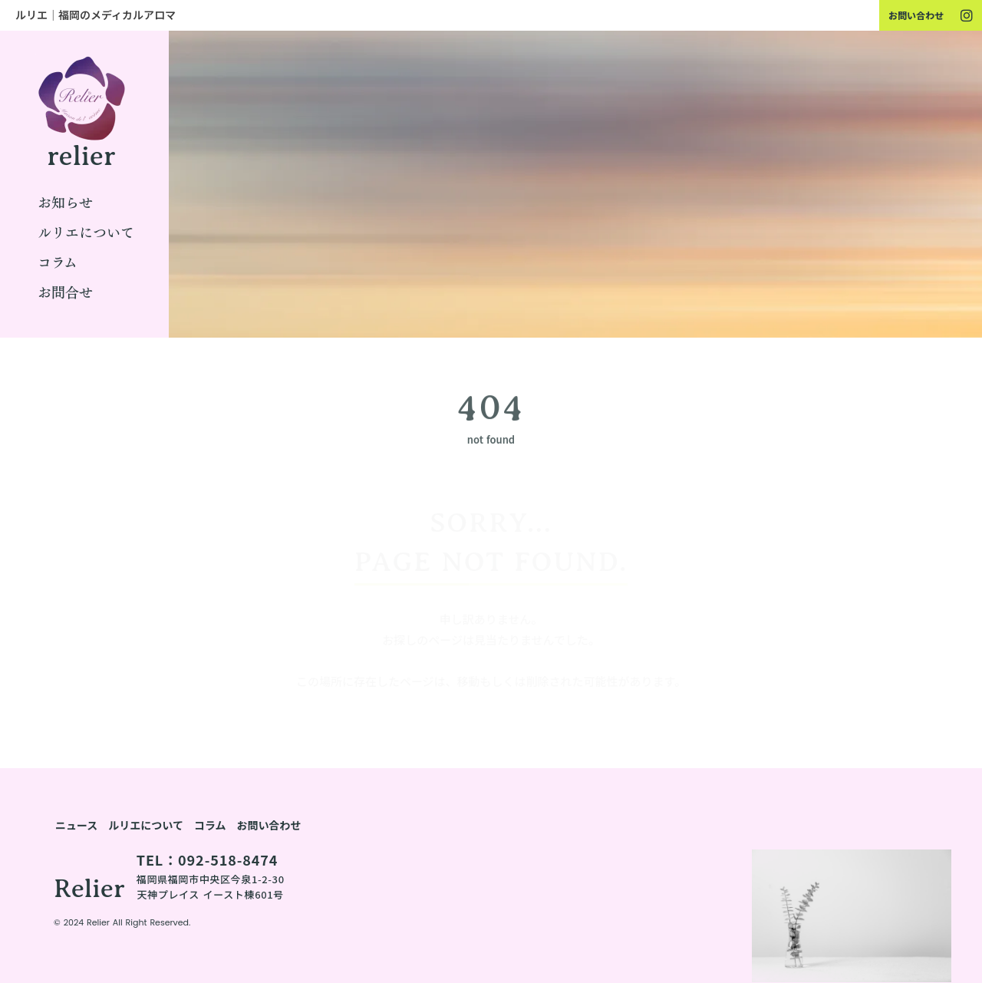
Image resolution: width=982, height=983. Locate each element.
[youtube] (966, 15)
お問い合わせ (916, 14)
